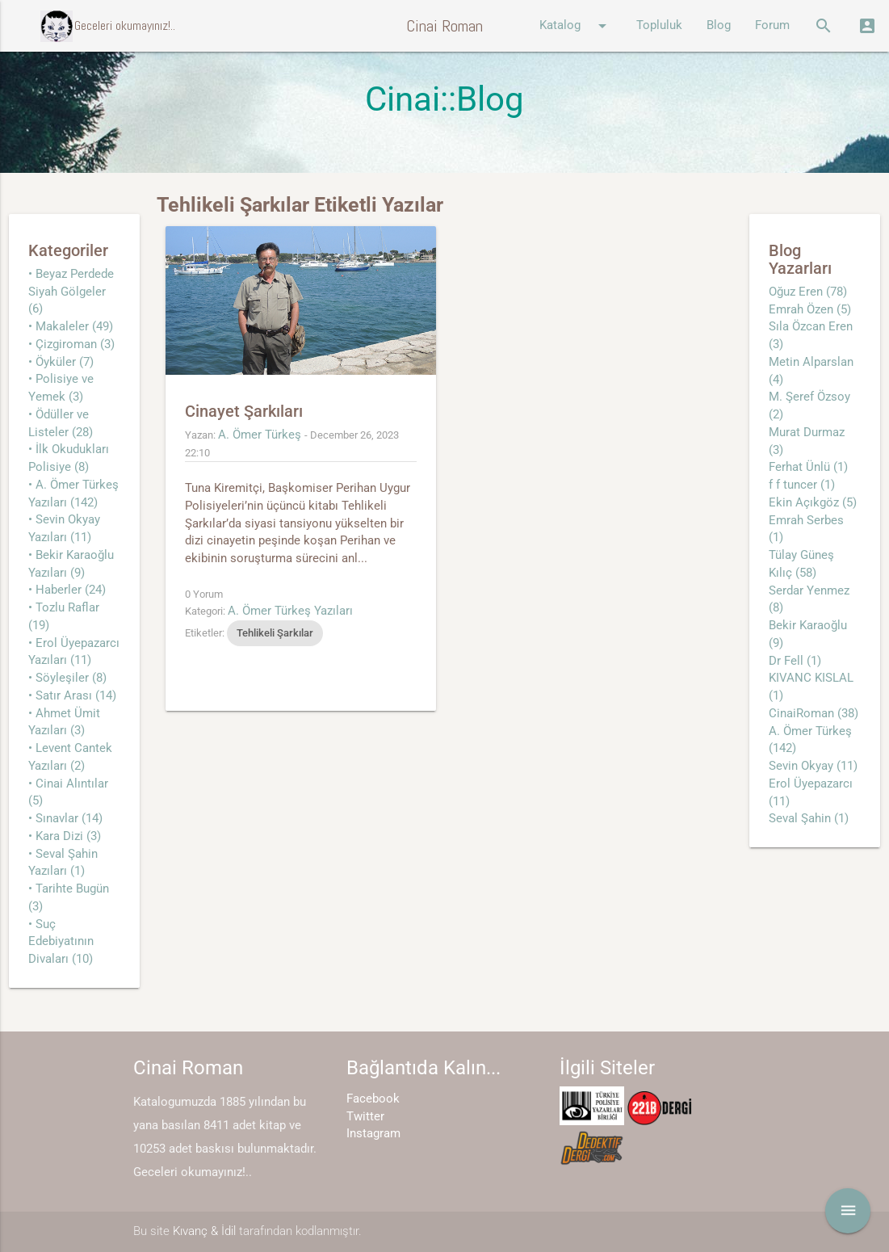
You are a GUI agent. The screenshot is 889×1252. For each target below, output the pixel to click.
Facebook (373, 1099)
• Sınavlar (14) (65, 819)
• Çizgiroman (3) (71, 344)
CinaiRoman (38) (813, 714)
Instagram (373, 1134)
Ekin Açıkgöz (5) (813, 503)
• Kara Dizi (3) (64, 836)
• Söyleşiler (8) (67, 678)
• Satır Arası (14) (72, 696)
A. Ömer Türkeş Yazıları (290, 611)
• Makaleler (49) (70, 327)
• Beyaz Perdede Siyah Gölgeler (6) (71, 292)
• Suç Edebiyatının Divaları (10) (61, 942)
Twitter (365, 1117)
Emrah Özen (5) (810, 310)
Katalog (575, 26)
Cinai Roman (444, 25)
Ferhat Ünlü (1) (808, 467)
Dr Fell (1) (795, 661)
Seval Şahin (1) (809, 819)
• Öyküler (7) (61, 362)
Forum (772, 25)
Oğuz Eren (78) (808, 292)
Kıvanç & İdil (204, 1231)
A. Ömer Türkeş (259, 435)
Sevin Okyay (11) (813, 766)
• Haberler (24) (67, 590)
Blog (719, 25)
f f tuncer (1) (802, 485)
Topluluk (659, 25)
